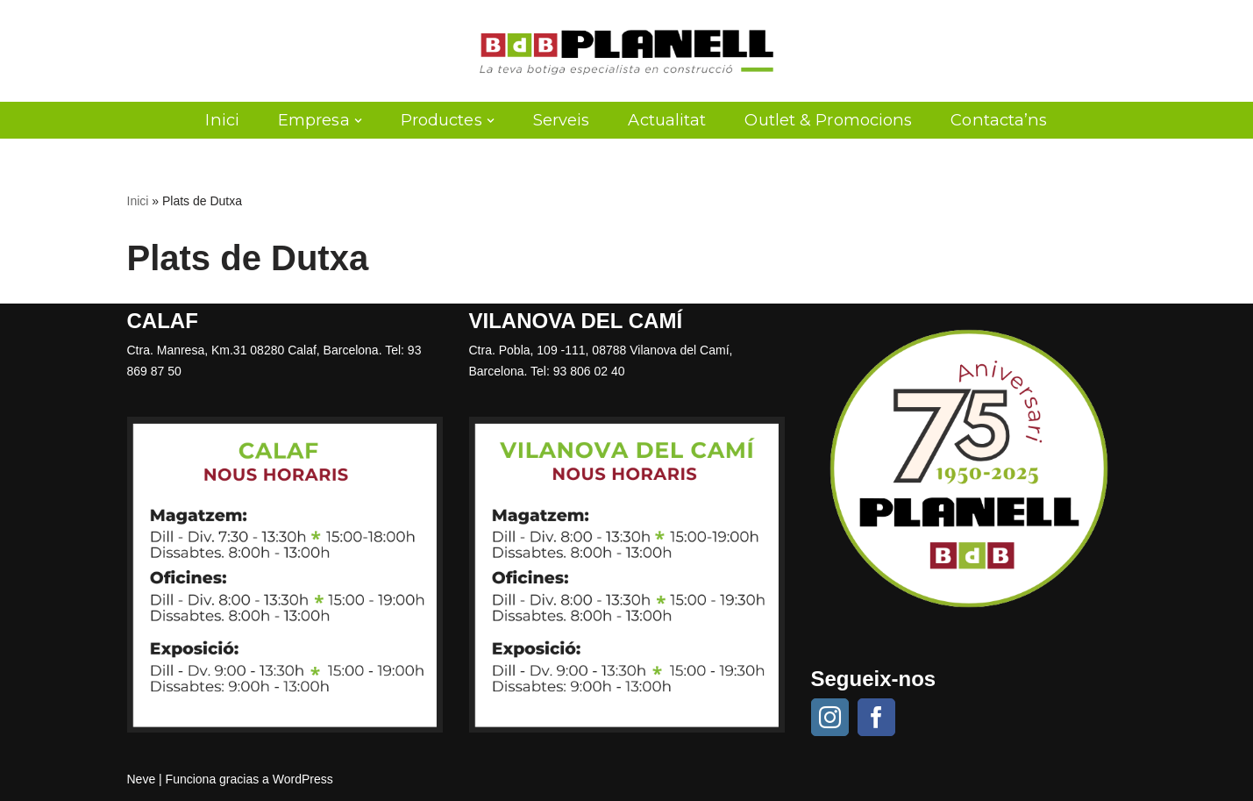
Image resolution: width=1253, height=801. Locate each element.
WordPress (303, 779)
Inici (222, 120)
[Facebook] (876, 717)
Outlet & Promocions (828, 120)
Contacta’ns (998, 120)
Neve (141, 779)
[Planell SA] (626, 51)
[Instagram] (830, 717)
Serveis (561, 120)
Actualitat (667, 120)
